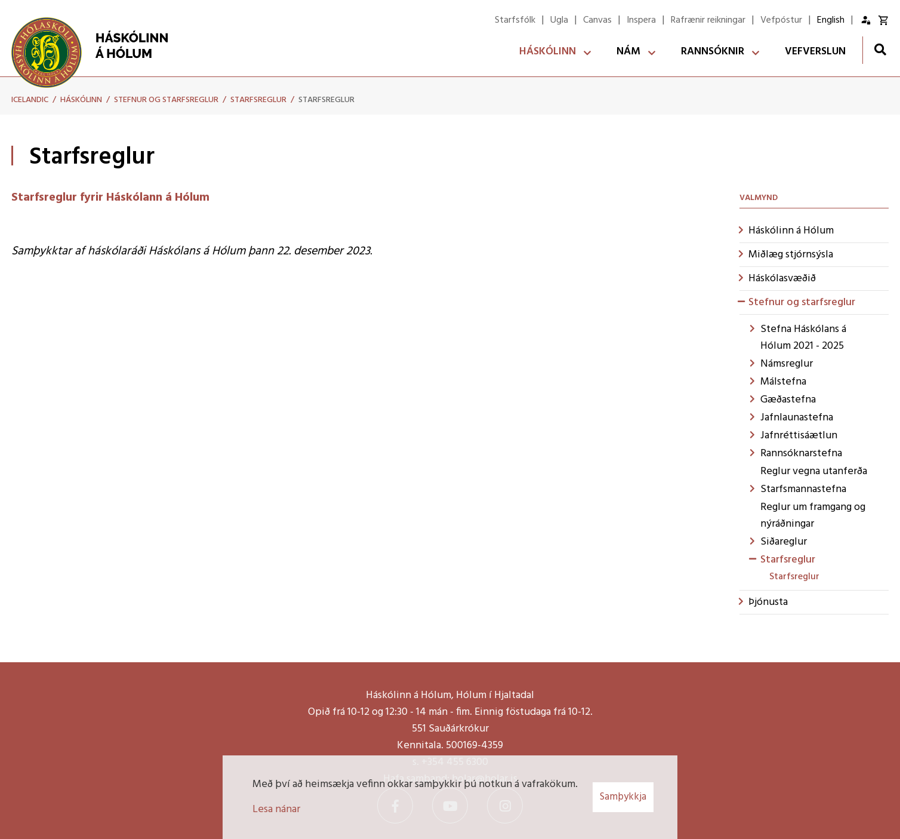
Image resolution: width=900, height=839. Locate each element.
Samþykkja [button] (623, 797)
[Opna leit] (880, 49)
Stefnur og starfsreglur (166, 100)
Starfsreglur (258, 100)
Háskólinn (81, 100)
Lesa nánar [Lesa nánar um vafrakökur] (276, 809)
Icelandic (29, 100)
